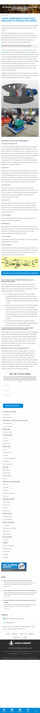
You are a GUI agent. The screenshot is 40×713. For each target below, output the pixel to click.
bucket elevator (7, 522)
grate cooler (6, 513)
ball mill (5, 467)
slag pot (5, 438)
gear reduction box (7, 464)
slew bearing (6, 414)
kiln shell (5, 455)
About (12, 710)
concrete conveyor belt (8, 545)
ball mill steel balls (7, 475)
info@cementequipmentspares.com (14, 618)
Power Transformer (7, 426)
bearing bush (6, 461)
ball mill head (6, 470)
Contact (4, 615)
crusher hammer (7, 502)
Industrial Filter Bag (7, 423)
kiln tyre (5, 449)
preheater (5, 429)
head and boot (6, 531)
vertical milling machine (10, 481)
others (4, 543)
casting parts (6, 435)
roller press (6, 537)
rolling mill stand (7, 548)
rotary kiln (6, 446)
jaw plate (5, 507)
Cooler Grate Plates (7, 519)
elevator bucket (6, 534)
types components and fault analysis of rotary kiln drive (17, 580)
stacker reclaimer (8, 411)
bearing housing (7, 443)
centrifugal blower (7, 516)
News (6, 15)
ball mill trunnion (7, 473)
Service (31, 634)
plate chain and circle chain (9, 528)
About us (23, 634)
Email (28, 710)
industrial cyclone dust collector (14, 420)
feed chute (6, 557)
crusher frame (6, 505)
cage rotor (5, 496)
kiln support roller (7, 452)
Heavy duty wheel (7, 417)
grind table (5, 484)
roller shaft (6, 540)
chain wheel (6, 525)
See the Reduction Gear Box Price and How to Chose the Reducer (20, 590)
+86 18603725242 (9, 622)
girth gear (6, 52)
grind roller (6, 487)
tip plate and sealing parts (9, 458)
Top (36, 710)
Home (2, 15)
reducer (30, 50)
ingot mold (5, 554)
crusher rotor (6, 510)
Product (15, 634)
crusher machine (7, 499)
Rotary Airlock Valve (7, 432)
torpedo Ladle (6, 551)
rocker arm (6, 490)
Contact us (17, 637)
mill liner (5, 478)
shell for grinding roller (8, 493)
